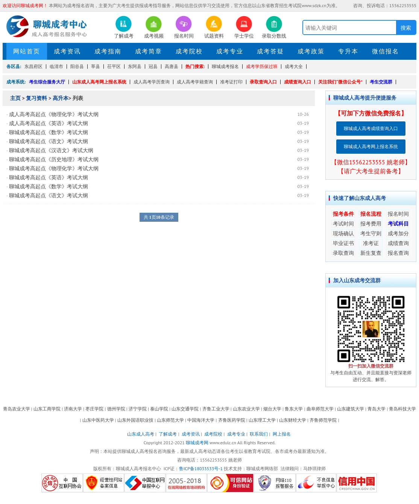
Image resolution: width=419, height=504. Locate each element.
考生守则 (370, 233)
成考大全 (294, 66)
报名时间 (398, 213)
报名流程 (370, 213)
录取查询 (343, 253)
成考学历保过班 (262, 66)
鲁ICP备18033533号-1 (201, 468)
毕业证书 (343, 243)
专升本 (348, 51)
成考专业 (229, 51)
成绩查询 (398, 243)
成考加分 (398, 233)
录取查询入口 (263, 82)
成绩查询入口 (297, 82)
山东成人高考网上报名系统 (99, 82)
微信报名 (385, 51)
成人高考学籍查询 (195, 82)
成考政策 (311, 51)
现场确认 (343, 233)
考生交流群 (381, 82)
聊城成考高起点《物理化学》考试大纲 (54, 168)
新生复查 (370, 253)
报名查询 (398, 253)
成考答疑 (270, 51)
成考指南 (107, 51)
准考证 (371, 243)
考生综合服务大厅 (47, 82)
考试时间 (343, 223)
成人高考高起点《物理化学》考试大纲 (54, 114)
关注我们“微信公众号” (340, 82)
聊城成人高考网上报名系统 (371, 146)
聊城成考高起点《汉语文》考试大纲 (51, 150)
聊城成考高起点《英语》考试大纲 (48, 177)
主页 (15, 98)
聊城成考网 (197, 442)
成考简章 (148, 51)
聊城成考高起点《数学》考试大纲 (48, 132)
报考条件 (343, 213)
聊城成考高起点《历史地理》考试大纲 (54, 159)
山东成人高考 (140, 434)
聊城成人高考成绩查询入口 (371, 128)
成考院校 (189, 51)
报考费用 (370, 223)
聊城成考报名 (225, 66)
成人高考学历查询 (152, 82)
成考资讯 (67, 51)
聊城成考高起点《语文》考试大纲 (48, 141)
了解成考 (168, 434)
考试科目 (398, 223)
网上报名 (282, 434)
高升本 (60, 98)
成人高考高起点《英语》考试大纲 (48, 123)
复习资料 (36, 98)
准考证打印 (231, 82)
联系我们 (259, 434)
